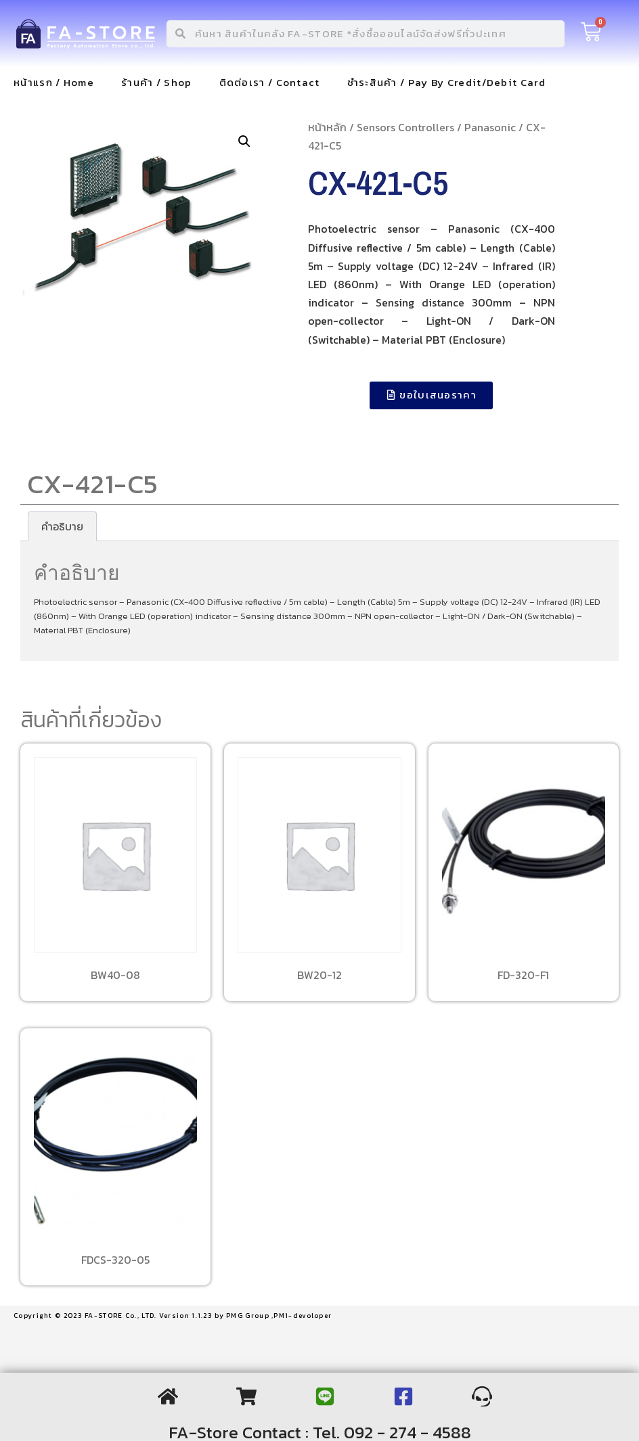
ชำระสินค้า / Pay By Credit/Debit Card (446, 82)
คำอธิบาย (62, 526)
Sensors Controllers (405, 127)
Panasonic (490, 127)
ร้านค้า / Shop (156, 82)
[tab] (62, 526)
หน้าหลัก (327, 127)
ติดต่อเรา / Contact (269, 82)
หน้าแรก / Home (54, 82)
